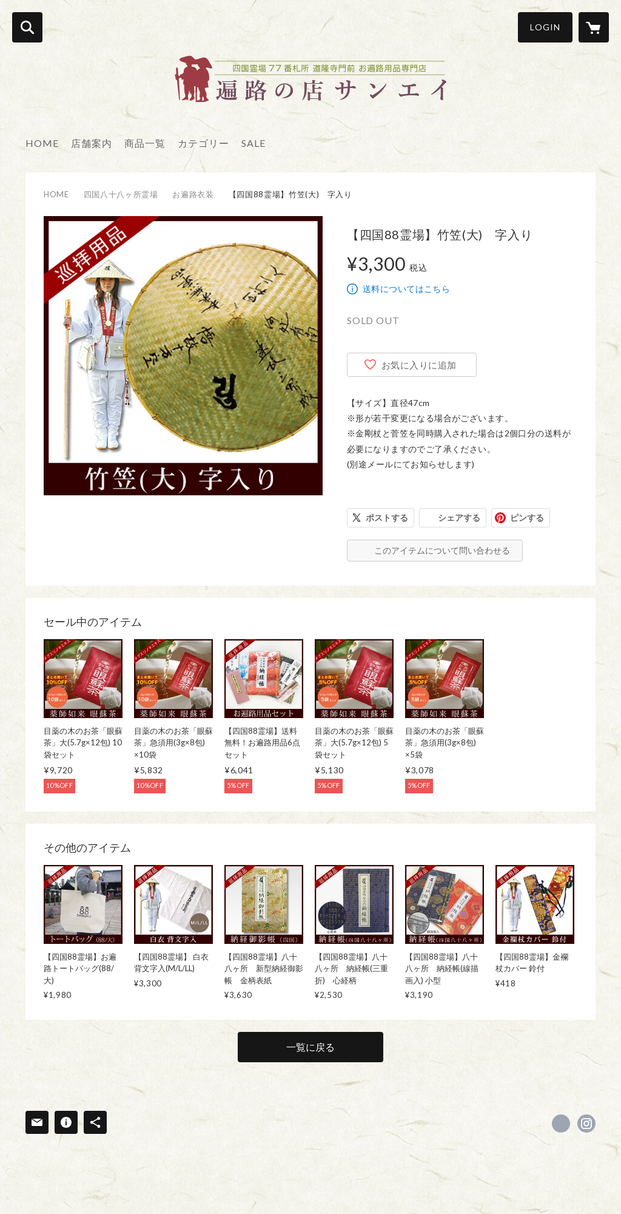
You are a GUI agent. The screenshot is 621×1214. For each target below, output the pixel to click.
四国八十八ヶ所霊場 (121, 194)
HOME (42, 143)
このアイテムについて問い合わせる (442, 550)
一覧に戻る (310, 1047)
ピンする (527, 517)
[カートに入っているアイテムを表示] (594, 27)
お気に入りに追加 (419, 364)
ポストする (387, 517)
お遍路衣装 (192, 194)
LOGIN (545, 27)
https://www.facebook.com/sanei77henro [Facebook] (561, 1123)
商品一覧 (145, 143)
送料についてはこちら (406, 288)
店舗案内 (91, 143)
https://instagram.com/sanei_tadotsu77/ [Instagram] (586, 1123)
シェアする (459, 517)
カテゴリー (203, 143)
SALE (253, 143)
